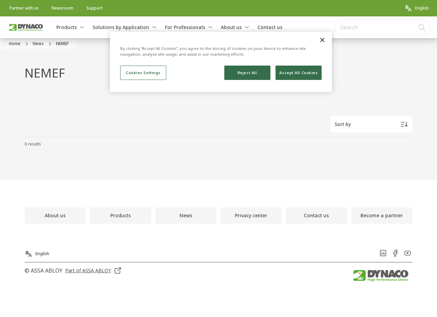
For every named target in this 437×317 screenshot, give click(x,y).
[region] (221, 62)
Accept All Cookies (298, 72)
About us (231, 27)
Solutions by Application (121, 27)
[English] (416, 8)
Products (66, 27)
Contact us (269, 27)
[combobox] (382, 27)
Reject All (247, 72)
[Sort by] (371, 124)
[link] (24, 8)
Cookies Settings (143, 72)
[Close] (322, 39)
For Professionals (185, 27)
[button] (82, 27)
